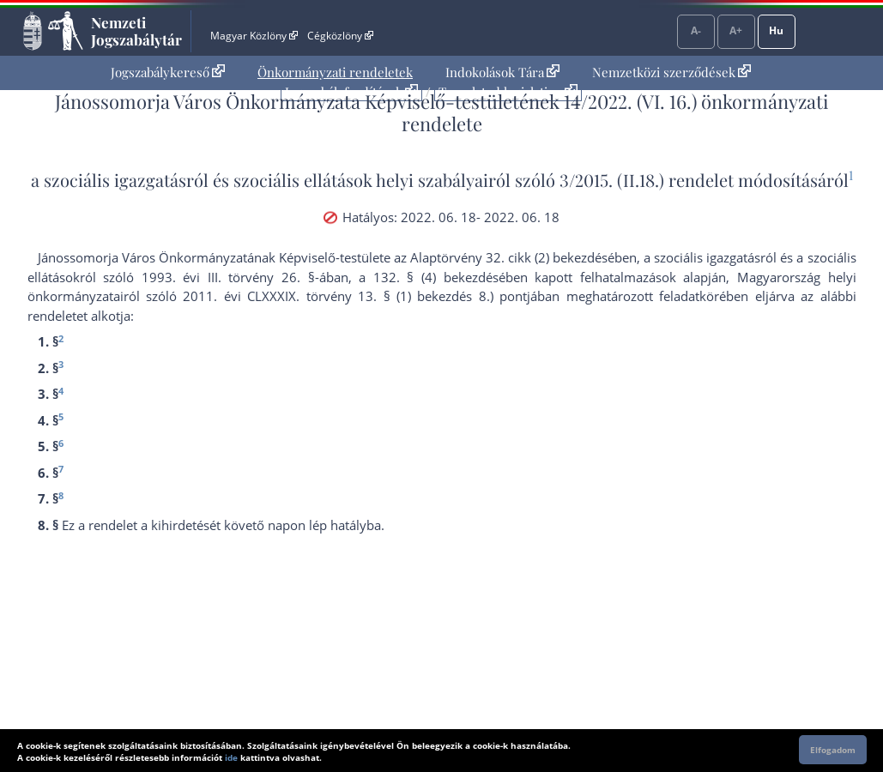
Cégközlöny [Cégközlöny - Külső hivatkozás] (339, 35)
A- (696, 30)
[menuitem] (167, 72)
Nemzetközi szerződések (671, 72)
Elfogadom (833, 750)
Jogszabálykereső (168, 72)
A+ (735, 30)
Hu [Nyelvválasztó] (776, 30)
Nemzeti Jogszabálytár (136, 31)
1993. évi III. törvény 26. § (228, 277)
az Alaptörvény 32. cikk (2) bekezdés (501, 257)
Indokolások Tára (502, 72)
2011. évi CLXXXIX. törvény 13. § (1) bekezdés (327, 296)
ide (231, 757)
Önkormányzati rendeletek (335, 72)
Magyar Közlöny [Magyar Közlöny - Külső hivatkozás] (253, 35)
